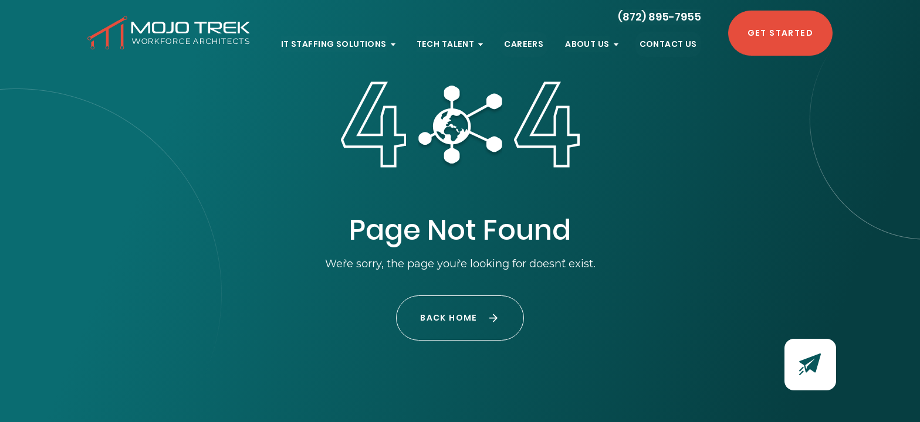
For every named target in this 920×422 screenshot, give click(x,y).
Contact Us (668, 44)
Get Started (780, 33)
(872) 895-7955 (659, 16)
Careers (523, 44)
